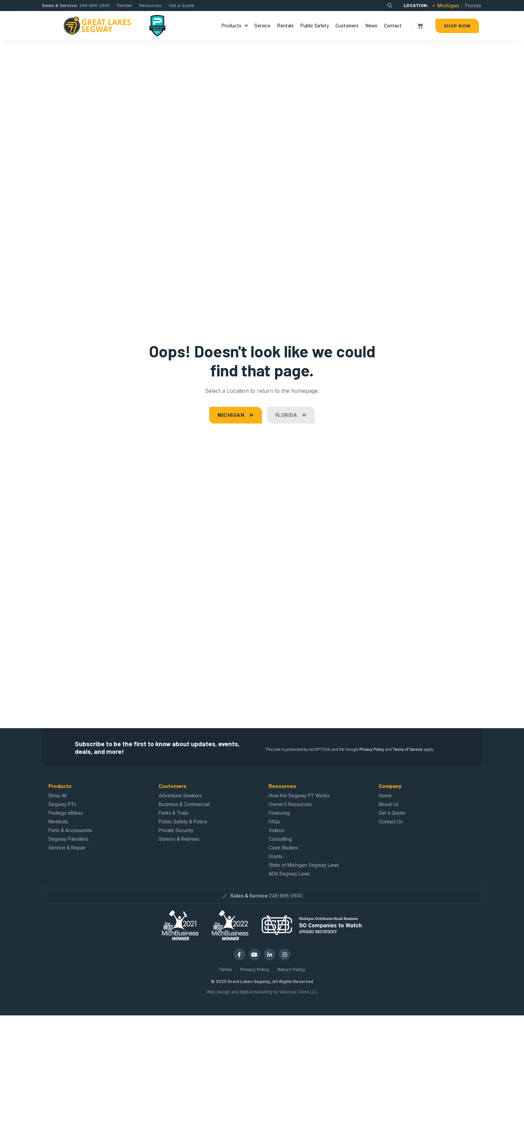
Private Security (176, 830)
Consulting (280, 839)
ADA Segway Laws (289, 873)
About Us (389, 804)
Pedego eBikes (65, 813)
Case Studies (283, 847)
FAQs (274, 821)
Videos (276, 830)
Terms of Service (408, 749)
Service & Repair (67, 847)
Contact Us (391, 821)
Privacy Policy (371, 749)
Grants (276, 856)
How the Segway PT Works (299, 795)
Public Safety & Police (183, 821)
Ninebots (58, 821)
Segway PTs (62, 804)
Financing (279, 813)
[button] (389, 5)
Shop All (57, 795)
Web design (218, 991)
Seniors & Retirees (179, 839)
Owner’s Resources (290, 804)
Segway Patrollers (68, 839)
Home (385, 795)
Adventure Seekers (180, 795)
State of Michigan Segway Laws (304, 865)
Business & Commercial (184, 804)
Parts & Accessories (70, 830)
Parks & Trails (173, 813)
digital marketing (256, 991)
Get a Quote (392, 813)
